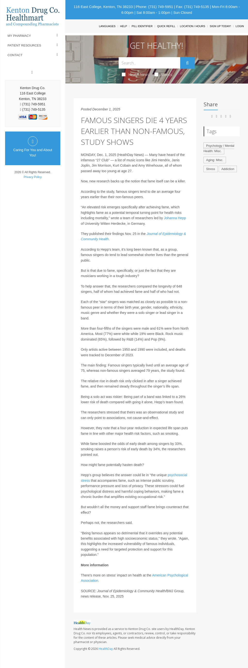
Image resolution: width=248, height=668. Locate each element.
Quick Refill (166, 26)
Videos (163, 74)
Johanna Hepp (175, 218)
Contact (15, 55)
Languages (107, 26)
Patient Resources (24, 45)
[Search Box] (149, 63)
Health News (135, 74)
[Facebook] (32, 72)
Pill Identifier (142, 26)
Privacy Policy (33, 177)
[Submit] (187, 63)
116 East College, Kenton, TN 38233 (103, 7)
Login (240, 26)
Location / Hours (192, 26)
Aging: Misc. (214, 160)
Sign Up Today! (220, 26)
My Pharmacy (19, 36)
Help (123, 26)
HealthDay (106, 649)
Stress (210, 169)
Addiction (227, 169)
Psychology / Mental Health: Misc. (218, 148)
